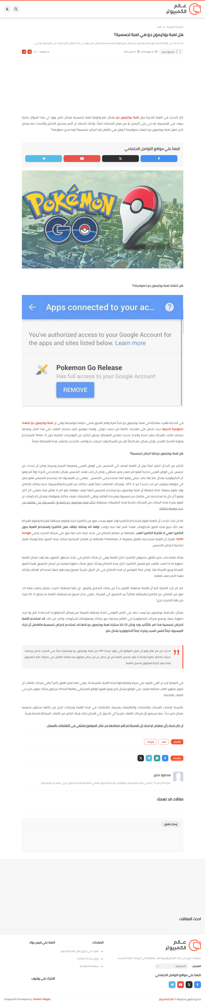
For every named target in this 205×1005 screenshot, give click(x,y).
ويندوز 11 (125, 9)
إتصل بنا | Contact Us (90, 958)
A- (24, 52)
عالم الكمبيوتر (166, 999)
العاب (76, 9)
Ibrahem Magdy (41, 999)
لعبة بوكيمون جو (127, 117)
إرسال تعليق (170, 824)
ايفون (54, 9)
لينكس (87, 9)
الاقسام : (196, 966)
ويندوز (138, 9)
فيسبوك (111, 9)
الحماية (99, 9)
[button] (165, 758)
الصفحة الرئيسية (175, 27)
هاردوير (30, 9)
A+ (29, 52)
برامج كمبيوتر (152, 9)
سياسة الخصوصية (92, 966)
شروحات (150, 742)
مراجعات (43, 9)
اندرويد (66, 9)
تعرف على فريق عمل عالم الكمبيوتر (82, 951)
